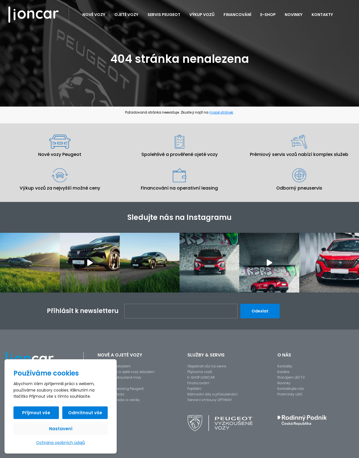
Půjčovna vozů (199, 371)
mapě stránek (221, 112)
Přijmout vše (36, 413)
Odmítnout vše (85, 413)
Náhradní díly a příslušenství (212, 394)
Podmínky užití (289, 394)
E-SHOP (268, 14)
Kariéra (283, 371)
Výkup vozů (202, 14)
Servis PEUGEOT (164, 14)
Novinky (294, 14)
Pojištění (194, 388)
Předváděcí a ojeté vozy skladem (126, 371)
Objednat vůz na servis (206, 366)
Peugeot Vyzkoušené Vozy (119, 377)
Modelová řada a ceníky (119, 399)
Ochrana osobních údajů (60, 442)
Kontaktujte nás (290, 388)
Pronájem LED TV (291, 377)
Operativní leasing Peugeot (121, 388)
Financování (237, 14)
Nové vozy (93, 14)
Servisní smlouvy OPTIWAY (209, 399)
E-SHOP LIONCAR (201, 377)
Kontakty (322, 14)
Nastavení (60, 429)
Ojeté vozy (126, 14)
